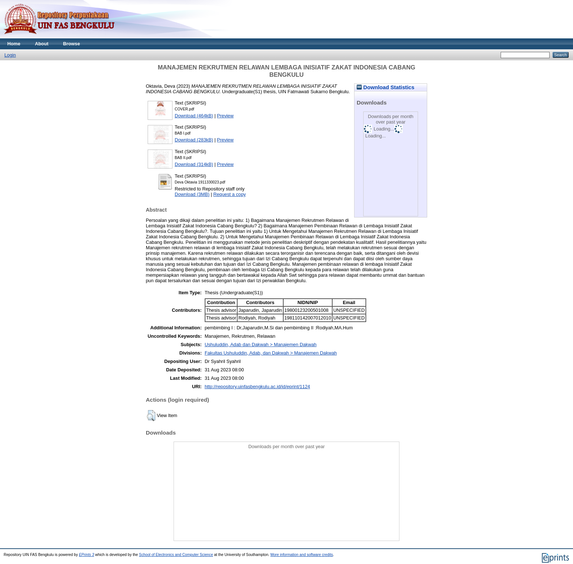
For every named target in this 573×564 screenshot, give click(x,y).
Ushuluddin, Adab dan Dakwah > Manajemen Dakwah (260, 344)
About (42, 43)
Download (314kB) (194, 164)
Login (10, 55)
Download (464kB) (194, 115)
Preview (225, 115)
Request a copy (229, 194)
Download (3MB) (192, 194)
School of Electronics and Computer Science (176, 555)
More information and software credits (301, 555)
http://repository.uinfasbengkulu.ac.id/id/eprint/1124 (257, 386)
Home (13, 43)
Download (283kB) (194, 140)
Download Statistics (385, 87)
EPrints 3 (86, 555)
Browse (71, 43)
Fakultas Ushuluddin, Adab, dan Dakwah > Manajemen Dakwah (271, 353)
